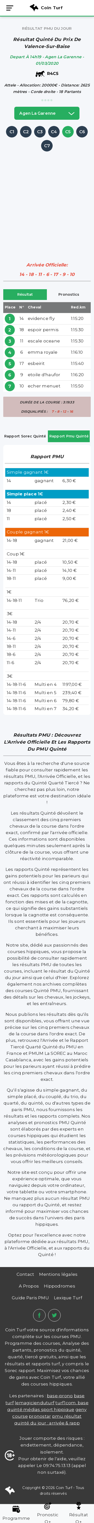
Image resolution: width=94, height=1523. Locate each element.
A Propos (29, 1286)
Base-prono (60, 1395)
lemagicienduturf (34, 1402)
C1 (12, 131)
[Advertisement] (47, 199)
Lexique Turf (68, 1297)
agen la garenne (46, 113)
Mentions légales (58, 1274)
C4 (54, 131)
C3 (40, 131)
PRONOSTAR (40, 1416)
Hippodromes (59, 1286)
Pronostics (68, 294)
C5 (68, 131)
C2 (26, 131)
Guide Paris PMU (30, 1297)
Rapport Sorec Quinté (25, 436)
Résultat (25, 294)
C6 (82, 131)
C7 (47, 145)
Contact (25, 1274)
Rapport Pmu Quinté (69, 436)
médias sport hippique (48, 1409)
